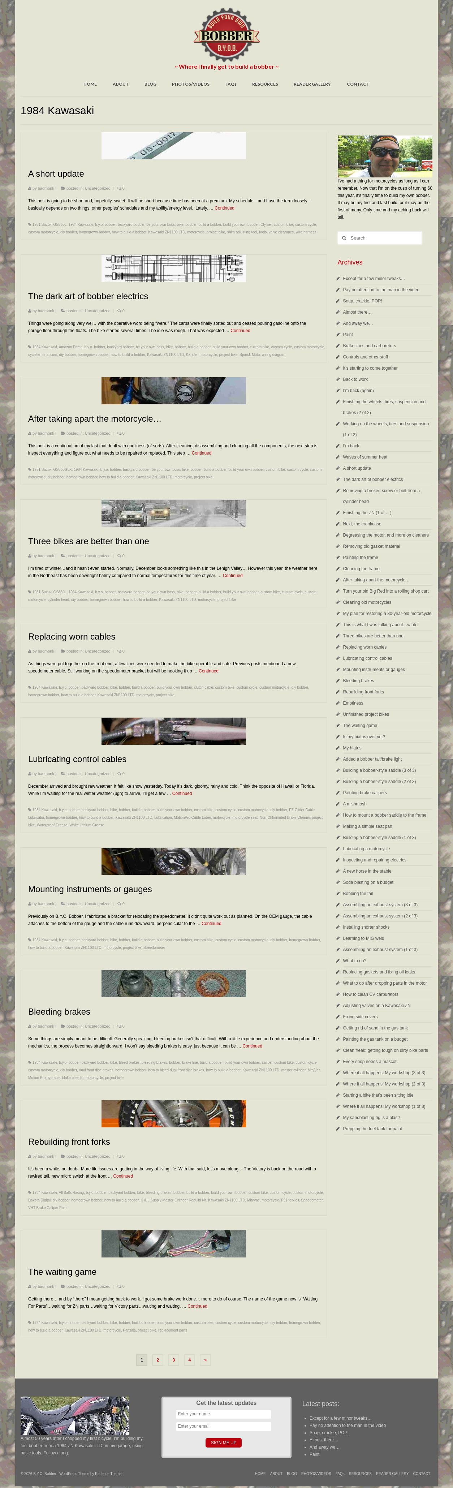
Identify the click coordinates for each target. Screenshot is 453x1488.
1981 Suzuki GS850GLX (52, 470)
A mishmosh (355, 804)
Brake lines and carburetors (369, 345)
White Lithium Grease (86, 825)
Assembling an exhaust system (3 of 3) (380, 904)
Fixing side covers (360, 1016)
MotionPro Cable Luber (192, 818)
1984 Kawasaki (81, 225)
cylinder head (58, 600)
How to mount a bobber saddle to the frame (385, 815)
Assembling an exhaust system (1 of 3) (380, 949)
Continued (224, 208)
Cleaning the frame (361, 568)
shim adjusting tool (242, 232)
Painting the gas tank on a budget (375, 1039)
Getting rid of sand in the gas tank (375, 1028)
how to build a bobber (129, 232)
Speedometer (154, 948)
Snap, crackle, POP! (362, 301)
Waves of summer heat (365, 457)
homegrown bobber (94, 232)
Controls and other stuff (365, 357)
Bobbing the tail (358, 893)
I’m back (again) (358, 390)
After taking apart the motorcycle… (376, 579)
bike (180, 225)
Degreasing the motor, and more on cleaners (386, 535)
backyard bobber (131, 225)
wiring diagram (273, 355)
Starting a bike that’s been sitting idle (378, 1095)
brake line (190, 1063)
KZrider (192, 355)
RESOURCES (265, 84)
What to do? (355, 960)
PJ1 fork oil (290, 1200)
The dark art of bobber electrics (373, 479)
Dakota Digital (39, 1200)
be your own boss (160, 225)
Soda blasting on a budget (368, 882)
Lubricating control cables (367, 658)
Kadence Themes (109, 1474)
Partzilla (129, 1330)
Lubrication (163, 818)
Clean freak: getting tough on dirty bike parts (385, 1050)
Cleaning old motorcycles (367, 602)
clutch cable (203, 687)
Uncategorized (98, 188)
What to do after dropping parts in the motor (385, 983)
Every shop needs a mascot (370, 1061)
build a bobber (209, 225)
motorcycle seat (245, 818)
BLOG (150, 84)
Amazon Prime (71, 347)
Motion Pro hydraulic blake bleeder (55, 1078)
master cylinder (293, 1070)
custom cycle (305, 225)
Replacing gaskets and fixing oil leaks (379, 972)
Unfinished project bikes (366, 714)
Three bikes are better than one (373, 635)
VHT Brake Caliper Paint (48, 1208)
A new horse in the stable (367, 871)
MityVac (314, 1070)
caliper (267, 1063)
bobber (191, 225)
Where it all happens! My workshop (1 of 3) (384, 1106)
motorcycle (195, 232)
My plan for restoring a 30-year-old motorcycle (387, 613)
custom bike (283, 225)
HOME (90, 84)
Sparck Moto (250, 355)
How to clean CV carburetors (370, 994)
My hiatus (352, 748)
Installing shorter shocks (366, 927)
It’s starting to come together (370, 368)
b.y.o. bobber (105, 225)
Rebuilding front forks (363, 691)
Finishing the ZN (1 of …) (367, 512)
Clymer (266, 225)
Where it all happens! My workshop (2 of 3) (384, 1084)
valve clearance (281, 232)
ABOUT (121, 84)
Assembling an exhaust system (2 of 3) (380, 916)
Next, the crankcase (362, 523)
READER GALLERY (312, 84)
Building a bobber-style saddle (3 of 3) (379, 770)
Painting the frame (360, 557)
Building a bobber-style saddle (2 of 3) (379, 781)
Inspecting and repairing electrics (374, 860)
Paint (348, 334)
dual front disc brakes (96, 1070)
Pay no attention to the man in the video (381, 289)
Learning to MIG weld (363, 938)
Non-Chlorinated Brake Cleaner (285, 818)
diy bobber (68, 232)
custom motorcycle (43, 232)
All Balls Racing (71, 1193)
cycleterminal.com (42, 355)
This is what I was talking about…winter (381, 624)
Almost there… (357, 312)
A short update (357, 468)
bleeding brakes (154, 1063)
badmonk (46, 188)
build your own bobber (241, 225)
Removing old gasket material (371, 546)
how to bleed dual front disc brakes (176, 1070)
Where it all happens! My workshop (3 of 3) (384, 1072)
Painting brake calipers (365, 792)
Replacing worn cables (365, 647)
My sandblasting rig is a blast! (371, 1117)
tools (263, 232)
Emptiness (353, 703)
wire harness (306, 232)
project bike (216, 232)
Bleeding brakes (358, 680)
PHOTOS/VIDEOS (191, 84)
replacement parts (172, 1330)
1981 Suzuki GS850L (50, 225)
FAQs (231, 84)
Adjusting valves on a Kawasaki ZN (377, 1005)
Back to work (355, 379)
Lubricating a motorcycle (366, 848)
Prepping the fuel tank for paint (372, 1128)
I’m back (351, 445)
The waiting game (360, 725)
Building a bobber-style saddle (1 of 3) (379, 837)
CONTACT (358, 84)
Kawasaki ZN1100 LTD (166, 232)
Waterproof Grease (52, 825)
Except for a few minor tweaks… (374, 278)
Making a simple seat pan (367, 826)
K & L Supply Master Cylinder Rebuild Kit (173, 1200)
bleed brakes (129, 1063)
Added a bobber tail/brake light (372, 759)
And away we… (358, 323)
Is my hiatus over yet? (364, 736)
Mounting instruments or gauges (374, 669)
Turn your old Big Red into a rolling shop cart (386, 591)
